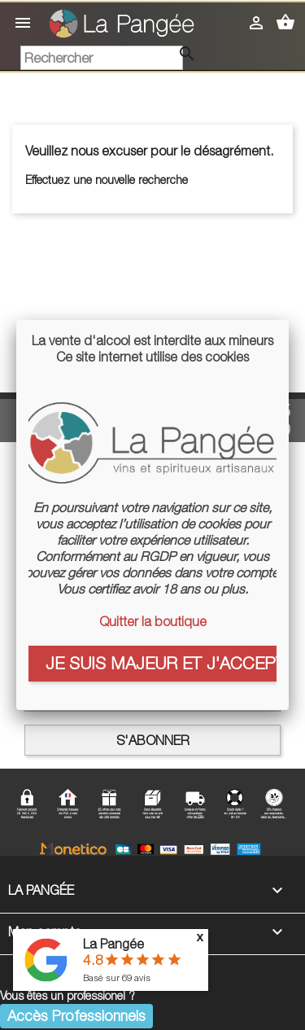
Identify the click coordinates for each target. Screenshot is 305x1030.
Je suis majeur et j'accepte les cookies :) (161, 663)
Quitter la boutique (153, 621)
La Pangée (113, 943)
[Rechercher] (101, 58)
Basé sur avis (116, 977)
